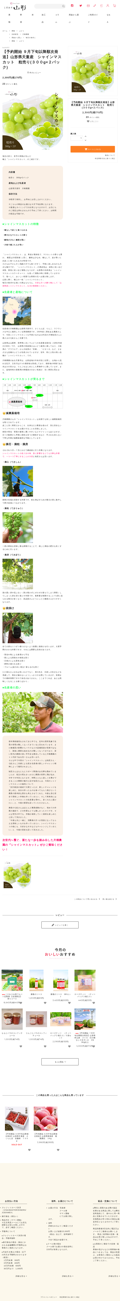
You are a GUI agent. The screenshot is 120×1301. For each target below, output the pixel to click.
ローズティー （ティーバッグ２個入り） (85, 988)
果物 (13, 31)
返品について (110, 155)
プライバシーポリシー (49, 1290)
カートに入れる (93, 149)
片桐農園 (25, 34)
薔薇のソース (36, 987)
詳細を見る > (21, 1269)
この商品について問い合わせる (87, 899)
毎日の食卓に (31, 37)
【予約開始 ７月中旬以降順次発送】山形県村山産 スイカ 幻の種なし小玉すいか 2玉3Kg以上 (85, 1030)
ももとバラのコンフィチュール (12, 1027)
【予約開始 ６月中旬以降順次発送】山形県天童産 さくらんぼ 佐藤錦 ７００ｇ (17, 1130)
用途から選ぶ (17, 37)
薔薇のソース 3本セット (61, 988)
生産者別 (15, 34)
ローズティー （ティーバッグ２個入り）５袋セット (60, 1028)
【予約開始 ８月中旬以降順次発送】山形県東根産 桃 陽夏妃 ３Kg (46, 1129)
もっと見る (61, 1054)
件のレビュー (34, 73)
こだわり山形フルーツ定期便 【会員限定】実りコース (12, 989)
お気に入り (93, 121)
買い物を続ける (110, 899)
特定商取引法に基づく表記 (105, 158)
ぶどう (21, 31)
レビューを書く (60, 924)
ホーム (4, 31)
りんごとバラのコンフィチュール (36, 1027)
